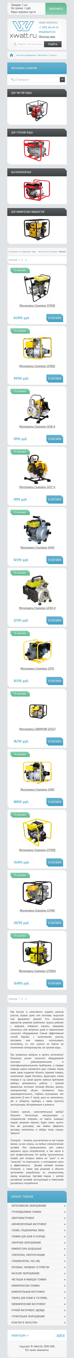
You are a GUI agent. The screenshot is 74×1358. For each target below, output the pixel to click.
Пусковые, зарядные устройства (30, 1267)
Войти (61, 1336)
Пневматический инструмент (28, 1304)
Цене (34, 251)
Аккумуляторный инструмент (29, 1224)
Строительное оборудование (28, 1316)
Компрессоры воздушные (26, 1249)
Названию (26, 251)
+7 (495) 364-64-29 (48, 27)
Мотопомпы (42, 55)
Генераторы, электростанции (28, 1255)
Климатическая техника (25, 1285)
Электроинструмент (22, 1218)
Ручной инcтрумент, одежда (28, 1310)
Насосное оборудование (26, 55)
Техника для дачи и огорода (28, 1236)
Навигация (18, 1336)
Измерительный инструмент (28, 1292)
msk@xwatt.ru (47, 32)
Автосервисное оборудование (28, 1205)
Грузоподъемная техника (26, 1212)
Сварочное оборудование (26, 1242)
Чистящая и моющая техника (29, 1279)
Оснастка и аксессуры (24, 1322)
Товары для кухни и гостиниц (29, 1298)
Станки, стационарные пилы (27, 1230)
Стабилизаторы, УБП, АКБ (25, 1261)
